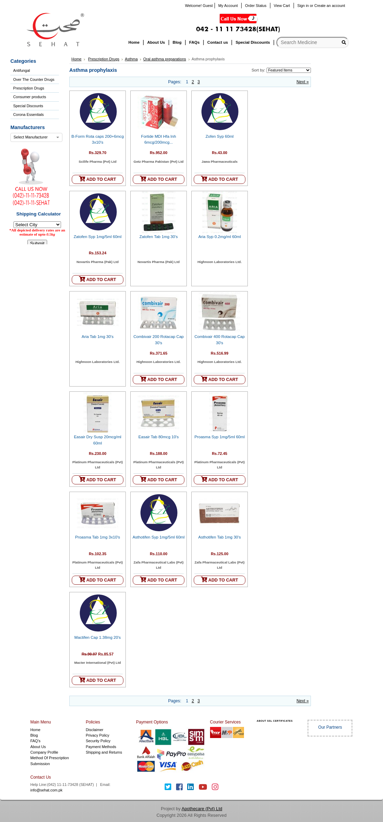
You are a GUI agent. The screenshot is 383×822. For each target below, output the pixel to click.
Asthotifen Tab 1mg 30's (219, 537)
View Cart (282, 5)
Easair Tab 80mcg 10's (158, 437)
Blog (34, 735)
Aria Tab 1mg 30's (98, 336)
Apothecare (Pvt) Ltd (202, 808)
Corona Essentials (28, 114)
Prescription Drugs (28, 88)
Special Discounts (28, 106)
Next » (303, 81)
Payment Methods (101, 747)
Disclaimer (94, 730)
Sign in (303, 5)
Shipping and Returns (104, 752)
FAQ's (36, 741)
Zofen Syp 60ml (220, 136)
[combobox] (36, 137)
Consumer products (29, 97)
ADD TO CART (97, 179)
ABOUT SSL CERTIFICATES (275, 721)
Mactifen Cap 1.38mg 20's (98, 637)
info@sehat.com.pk (47, 790)
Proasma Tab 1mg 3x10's (97, 537)
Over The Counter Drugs (33, 79)
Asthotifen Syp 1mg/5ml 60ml (158, 537)
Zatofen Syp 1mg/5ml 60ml (98, 237)
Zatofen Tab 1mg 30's (158, 237)
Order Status (256, 5)
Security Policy (98, 741)
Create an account (329, 5)
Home (76, 59)
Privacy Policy (97, 735)
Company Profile (44, 752)
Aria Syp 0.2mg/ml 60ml (219, 237)
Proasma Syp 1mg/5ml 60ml (219, 437)
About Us (38, 747)
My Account (228, 5)
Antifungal (21, 70)
